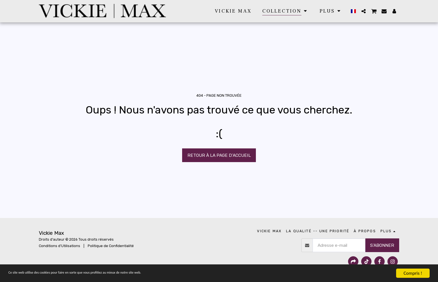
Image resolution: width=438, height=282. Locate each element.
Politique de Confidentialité (111, 246)
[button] (363, 11)
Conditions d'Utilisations (59, 246)
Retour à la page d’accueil (219, 155)
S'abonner (382, 245)
